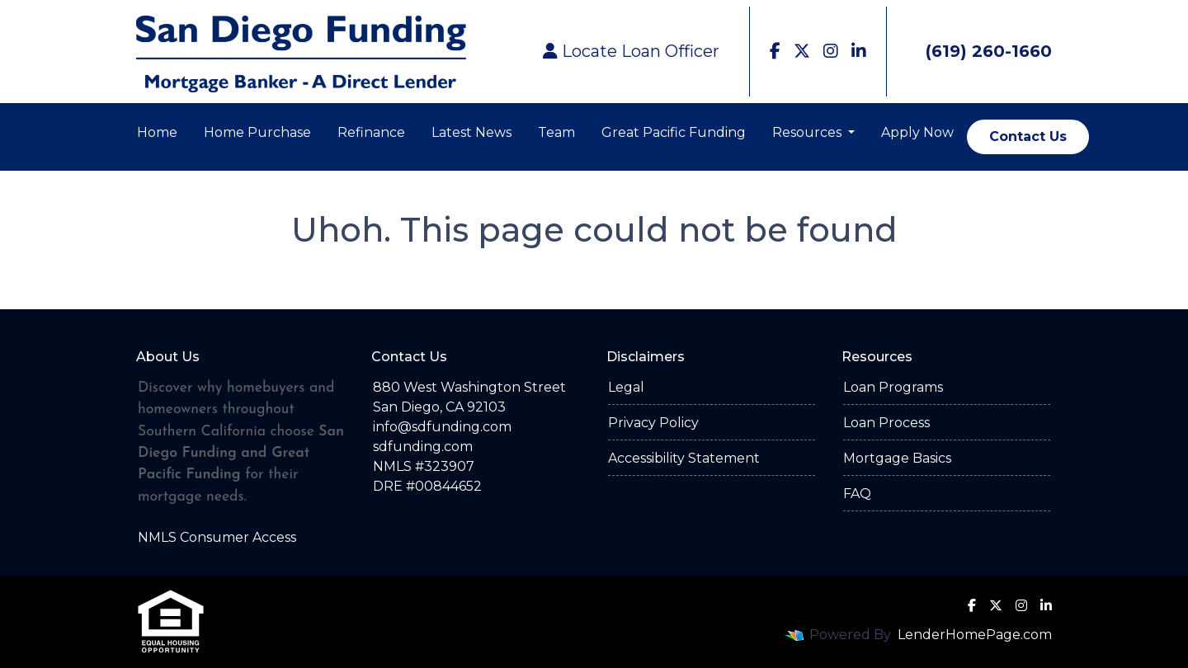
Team (556, 132)
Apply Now (917, 132)
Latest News (471, 132)
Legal (626, 387)
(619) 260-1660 (976, 51)
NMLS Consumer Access (217, 537)
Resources (808, 132)
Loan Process (886, 422)
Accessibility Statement (684, 458)
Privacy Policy (653, 422)
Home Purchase (257, 132)
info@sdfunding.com (442, 427)
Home (157, 132)
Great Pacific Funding (673, 132)
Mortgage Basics (897, 458)
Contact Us (1028, 136)
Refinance (371, 132)
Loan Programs (893, 387)
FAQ (857, 493)
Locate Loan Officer (631, 51)
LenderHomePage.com (975, 634)
